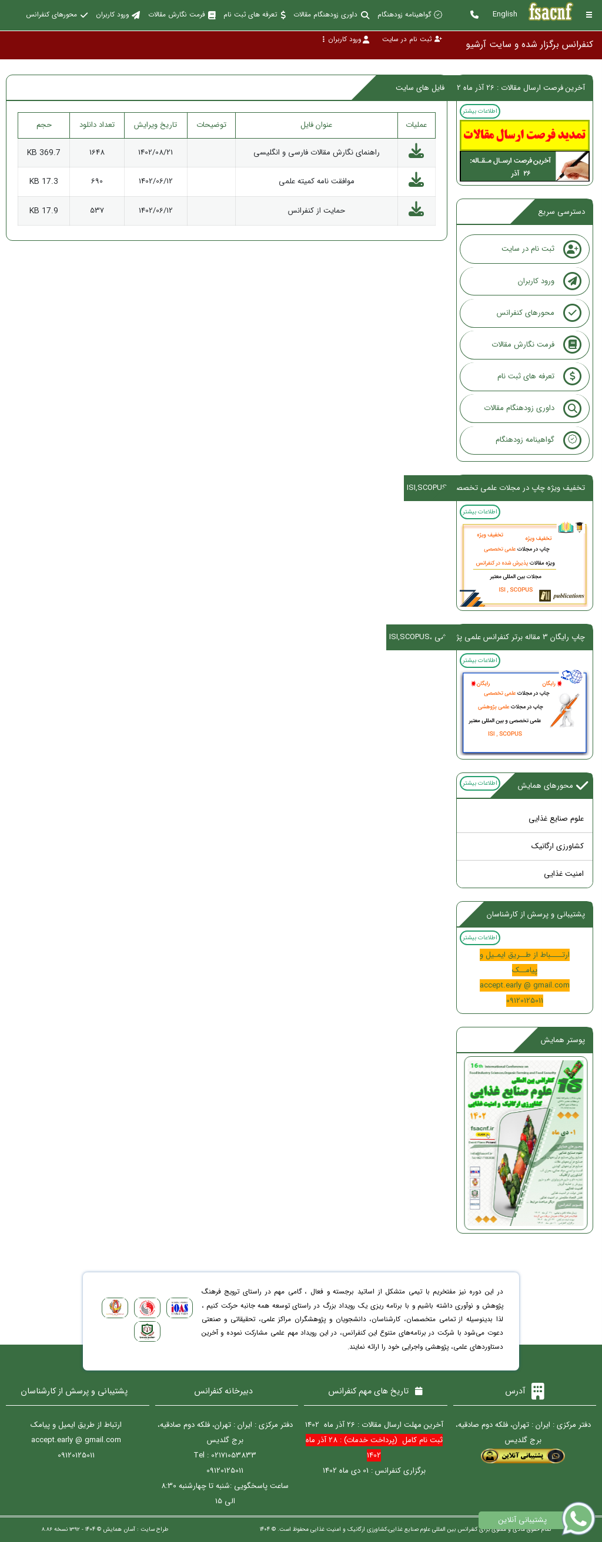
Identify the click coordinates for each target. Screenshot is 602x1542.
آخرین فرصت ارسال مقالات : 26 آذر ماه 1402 (516, 88)
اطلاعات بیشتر (480, 111)
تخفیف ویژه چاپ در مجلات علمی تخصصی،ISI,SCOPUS (496, 488)
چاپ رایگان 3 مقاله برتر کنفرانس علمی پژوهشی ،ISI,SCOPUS (487, 637)
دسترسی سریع (561, 212)
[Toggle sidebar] (589, 15)
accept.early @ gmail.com (525, 985)
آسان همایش (119, 1529)
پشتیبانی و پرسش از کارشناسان (536, 914)
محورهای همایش (553, 785)
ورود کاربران (346, 39)
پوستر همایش (563, 1040)
